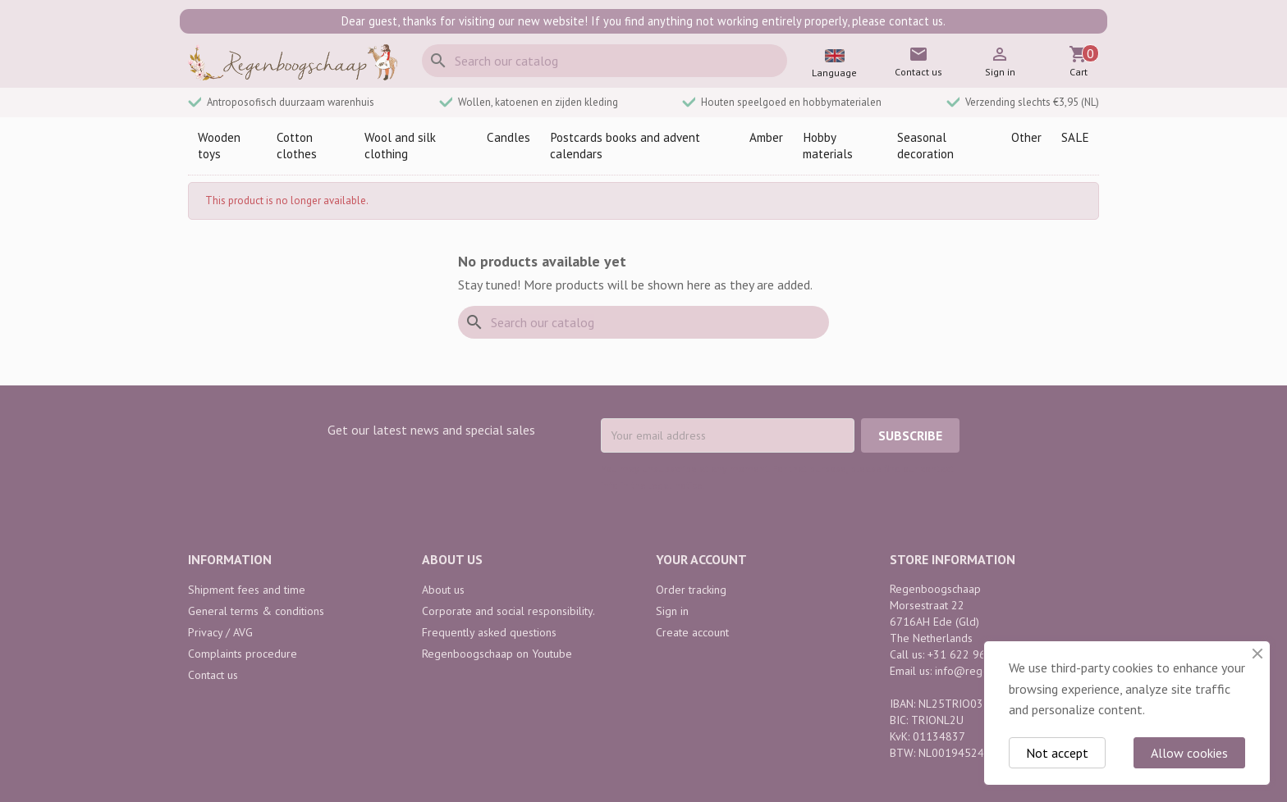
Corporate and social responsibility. (508, 611)
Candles (508, 137)
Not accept (1057, 753)
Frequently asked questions (489, 632)
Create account (692, 632)
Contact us (213, 675)
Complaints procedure (242, 653)
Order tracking (691, 589)
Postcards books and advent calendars (625, 146)
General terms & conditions (256, 611)
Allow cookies (1189, 753)
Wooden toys (219, 146)
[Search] (604, 60)
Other (1026, 137)
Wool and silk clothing (400, 146)
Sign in (672, 611)
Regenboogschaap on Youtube (497, 653)
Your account (701, 559)
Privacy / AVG (220, 632)
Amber (766, 137)
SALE (1075, 137)
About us (443, 589)
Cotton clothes (297, 146)
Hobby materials (828, 146)
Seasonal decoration (925, 146)
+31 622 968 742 (971, 654)
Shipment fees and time (246, 589)
